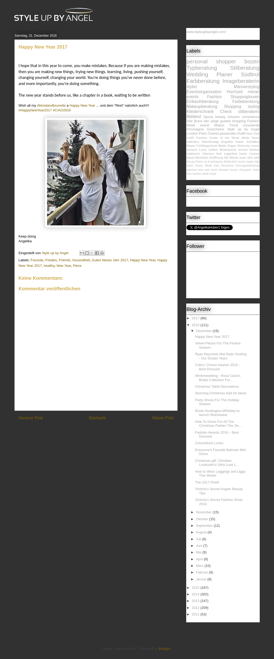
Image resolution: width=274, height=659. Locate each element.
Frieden (51, 260)
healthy (49, 266)
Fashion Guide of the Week (217, 137)
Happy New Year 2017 (212, 337)
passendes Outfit (232, 133)
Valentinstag (210, 141)
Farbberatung (203, 81)
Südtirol (250, 74)
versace (191, 149)
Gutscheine (215, 129)
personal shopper (211, 61)
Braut (198, 121)
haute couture (249, 153)
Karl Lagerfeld (226, 153)
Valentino (192, 141)
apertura (191, 169)
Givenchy (243, 145)
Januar (201, 579)
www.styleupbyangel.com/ (206, 32)
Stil (226, 157)
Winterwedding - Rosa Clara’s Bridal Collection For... (217, 378)
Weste (234, 157)
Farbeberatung (245, 101)
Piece (77, 266)
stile (256, 157)
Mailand (193, 116)
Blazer (190, 145)
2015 (196, 588)
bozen (251, 61)
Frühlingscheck (207, 145)
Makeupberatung (201, 106)
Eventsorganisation (204, 91)
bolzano (234, 117)
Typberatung (201, 68)
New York (252, 133)
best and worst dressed (213, 169)
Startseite (97, 418)
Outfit (190, 137)
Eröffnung (216, 157)
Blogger (164, 649)
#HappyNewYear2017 (35, 110)
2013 (196, 601)
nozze (255, 145)
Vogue (231, 145)
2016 (196, 325)
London (192, 133)
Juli (199, 539)
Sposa (208, 117)
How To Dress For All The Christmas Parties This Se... (218, 424)
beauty (220, 117)
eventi (204, 125)
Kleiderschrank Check (209, 111)
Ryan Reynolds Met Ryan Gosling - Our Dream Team (220, 356)
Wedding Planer (209, 74)
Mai (199, 552)
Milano (219, 125)
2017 (196, 318)
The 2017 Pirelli (207, 482)
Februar (202, 572)
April (200, 559)
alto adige (211, 121)
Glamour (208, 153)
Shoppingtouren (244, 96)
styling (253, 106)
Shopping (232, 106)
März (200, 566)
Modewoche (228, 149)
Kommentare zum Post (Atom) (105, 432)
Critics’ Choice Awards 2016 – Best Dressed (217, 367)
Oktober (202, 519)
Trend (233, 125)
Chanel (213, 133)
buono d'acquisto (241, 169)
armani (243, 149)
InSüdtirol (252, 141)
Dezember (204, 331)
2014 (196, 594)
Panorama (227, 165)
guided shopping (233, 121)
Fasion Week (203, 165)
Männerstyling (246, 86)
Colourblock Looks (209, 443)
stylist (191, 86)
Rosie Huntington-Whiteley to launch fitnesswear (217, 413)
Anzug (190, 161)
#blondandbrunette (51, 105)
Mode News (250, 137)
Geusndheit (81, 260)
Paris (203, 133)
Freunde (37, 260)
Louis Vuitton (208, 149)
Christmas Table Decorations (217, 386)
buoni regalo (245, 161)
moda (212, 173)
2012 (196, 608)
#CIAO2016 (62, 110)
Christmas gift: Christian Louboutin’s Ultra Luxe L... (217, 463)
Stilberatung (244, 68)
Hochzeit (235, 91)
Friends (64, 260)
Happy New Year (142, 260)
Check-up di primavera (209, 161)
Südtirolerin (230, 161)
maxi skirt (246, 157)
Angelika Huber (232, 141)
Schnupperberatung (247, 165)
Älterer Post (162, 418)
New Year (64, 266)
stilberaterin (248, 111)
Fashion (214, 96)
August (202, 532)
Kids (216, 165)
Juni (199, 546)
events (192, 96)
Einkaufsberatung (202, 101)
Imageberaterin (240, 81)
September (205, 526)
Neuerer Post (31, 418)
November (204, 512)
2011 (196, 614)
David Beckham (197, 157)
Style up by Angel (243, 129)
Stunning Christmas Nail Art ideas (220, 393)
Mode (222, 145)
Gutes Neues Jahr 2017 (110, 260)
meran (253, 91)
